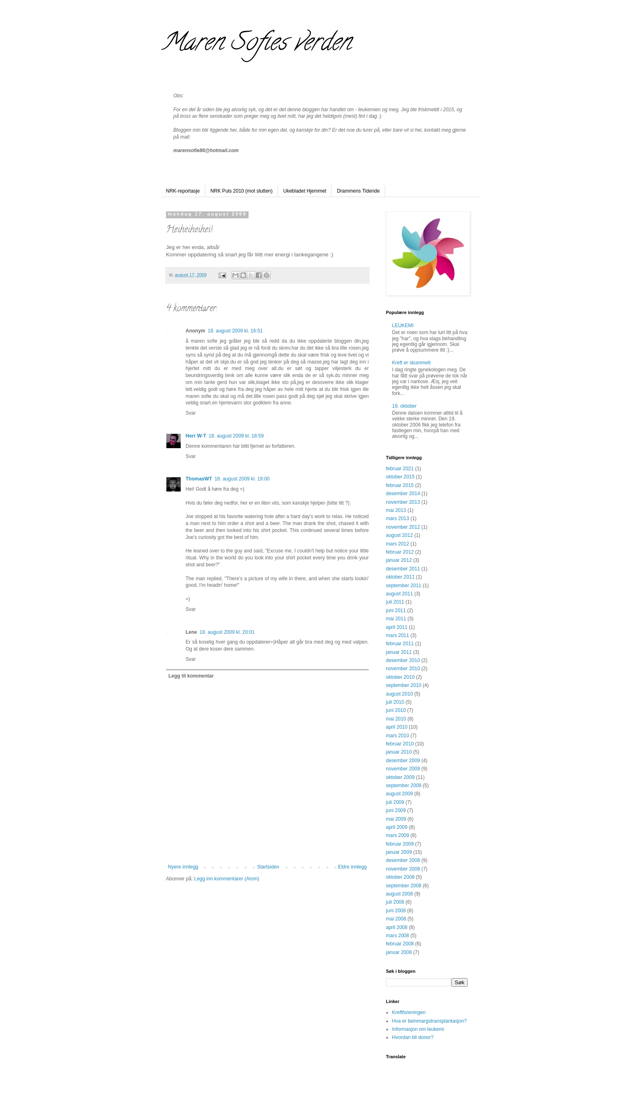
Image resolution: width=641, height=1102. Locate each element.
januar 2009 (399, 852)
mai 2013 (396, 510)
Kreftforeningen (409, 1012)
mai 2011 (396, 619)
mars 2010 (397, 735)
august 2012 (399, 535)
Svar (191, 413)
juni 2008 (396, 910)
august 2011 (399, 594)
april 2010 (397, 727)
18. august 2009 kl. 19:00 (242, 479)
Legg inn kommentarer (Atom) (226, 879)
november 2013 (403, 502)
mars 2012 (397, 544)
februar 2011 (400, 643)
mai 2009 (396, 819)
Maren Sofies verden (256, 44)
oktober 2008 (400, 877)
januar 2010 (399, 752)
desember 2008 (403, 860)
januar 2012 (399, 560)
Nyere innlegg (183, 867)
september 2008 (403, 886)
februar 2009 (400, 844)
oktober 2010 (400, 677)
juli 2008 (395, 902)
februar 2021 (400, 468)
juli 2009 (395, 802)
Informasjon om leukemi (418, 1029)
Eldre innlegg (352, 867)
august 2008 (399, 894)
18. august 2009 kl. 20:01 (227, 632)
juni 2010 (396, 710)
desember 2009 (403, 760)
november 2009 (403, 769)
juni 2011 (396, 610)
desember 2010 (403, 660)
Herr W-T (196, 436)
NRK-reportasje (183, 191)
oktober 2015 (400, 477)
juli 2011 (395, 602)
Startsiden (268, 867)
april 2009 (397, 827)
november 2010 (403, 668)
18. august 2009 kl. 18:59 (236, 436)
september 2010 (403, 685)
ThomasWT (199, 479)
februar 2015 (400, 485)
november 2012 (403, 527)
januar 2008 (399, 952)
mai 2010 (396, 719)
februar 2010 (400, 744)
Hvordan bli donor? (412, 1037)
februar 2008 (400, 944)
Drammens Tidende (358, 191)
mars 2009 (397, 835)
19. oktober (404, 406)
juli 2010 (395, 702)
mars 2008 (397, 935)
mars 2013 (397, 518)
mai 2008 (396, 919)
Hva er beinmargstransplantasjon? (429, 1021)
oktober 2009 (400, 777)
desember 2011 (403, 569)
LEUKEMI (403, 325)
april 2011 (397, 627)
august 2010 (399, 694)
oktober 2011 (400, 577)
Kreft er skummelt (411, 363)
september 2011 (403, 585)
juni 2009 (396, 810)
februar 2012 (400, 552)
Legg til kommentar (191, 676)
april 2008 (397, 927)
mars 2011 (397, 635)
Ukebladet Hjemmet (304, 191)
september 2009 (403, 785)
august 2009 (399, 794)
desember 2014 (403, 493)
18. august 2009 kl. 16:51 (235, 331)
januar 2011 (399, 652)
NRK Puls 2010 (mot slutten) (242, 191)
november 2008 (403, 869)
